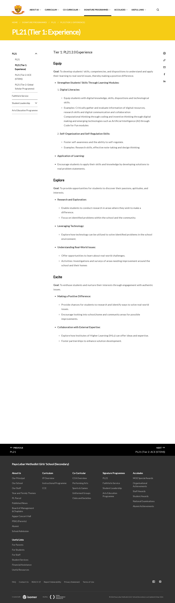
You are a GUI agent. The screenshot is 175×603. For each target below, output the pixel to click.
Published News (20, 503)
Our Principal (18, 478)
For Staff (16, 554)
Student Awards (141, 496)
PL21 (25, 54)
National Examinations (144, 501)
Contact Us (24, 582)
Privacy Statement (72, 582)
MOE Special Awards (143, 478)
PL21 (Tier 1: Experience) (21, 67)
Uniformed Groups (81, 493)
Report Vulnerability (52, 582)
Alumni (15, 526)
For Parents (17, 544)
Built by (56, 597)
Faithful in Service (20, 96)
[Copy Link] (163, 60)
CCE (44, 488)
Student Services (20, 559)
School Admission (20, 531)
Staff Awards (139, 491)
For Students (18, 549)
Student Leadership (25, 103)
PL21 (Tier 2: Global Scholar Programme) (24, 86)
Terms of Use (88, 582)
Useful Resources (20, 569)
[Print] (163, 53)
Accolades (119, 10)
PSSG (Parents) (19, 521)
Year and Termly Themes (24, 493)
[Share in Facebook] (163, 72)
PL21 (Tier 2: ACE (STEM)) (23, 77)
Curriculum (51, 10)
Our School (17, 483)
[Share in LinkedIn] (163, 79)
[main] (87, 236)
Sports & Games (80, 488)
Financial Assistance (22, 564)
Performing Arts (80, 483)
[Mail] (163, 66)
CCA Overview (79, 478)
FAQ (14, 582)
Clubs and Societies (81, 498)
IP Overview (48, 478)
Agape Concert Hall (21, 516)
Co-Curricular (70, 10)
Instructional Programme (54, 483)
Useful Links (137, 10)
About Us (34, 10)
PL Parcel (16, 498)
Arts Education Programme (25, 110)
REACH (35, 582)
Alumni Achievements (143, 506)
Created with (26, 597)
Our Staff (16, 488)
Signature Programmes (96, 10)
